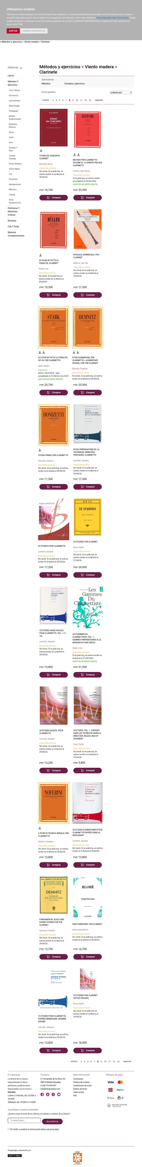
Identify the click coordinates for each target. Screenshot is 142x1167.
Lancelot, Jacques (81, 460)
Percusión (13, 179)
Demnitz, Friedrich (80, 369)
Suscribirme (52, 1121)
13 (90, 100)
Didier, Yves (77, 648)
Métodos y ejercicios (12, 41)
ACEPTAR (13, 31)
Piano (11, 132)
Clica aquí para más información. (113, 17)
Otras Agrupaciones (15, 201)
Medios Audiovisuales (15, 117)
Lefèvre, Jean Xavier (81, 171)
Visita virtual (78, 1092)
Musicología (14, 106)
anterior (45, 100)
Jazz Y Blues (14, 90)
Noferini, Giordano (45, 841)
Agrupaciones (15, 184)
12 (86, 100)
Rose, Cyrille (78, 547)
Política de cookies (81, 1082)
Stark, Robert (43, 366)
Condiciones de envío (82, 1085)
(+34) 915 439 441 (48, 1085)
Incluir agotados (48, 92)
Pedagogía (13, 111)
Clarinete (45, 41)
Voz (10, 174)
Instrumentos (14, 101)
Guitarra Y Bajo (13, 149)
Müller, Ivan (43, 269)
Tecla (11, 137)
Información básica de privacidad (44, 1129)
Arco (11, 142)
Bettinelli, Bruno (46, 164)
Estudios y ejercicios (75, 83)
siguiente (99, 100)
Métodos (13, 189)
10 (77, 100)
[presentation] (29, 1137)
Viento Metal (14, 169)
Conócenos (78, 1079)
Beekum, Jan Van (80, 263)
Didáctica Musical (13, 125)
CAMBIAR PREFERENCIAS (33, 31)
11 (81, 100)
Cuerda (12, 195)
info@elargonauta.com (50, 1089)
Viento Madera (15, 164)
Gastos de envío (80, 1089)
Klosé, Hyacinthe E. (80, 930)
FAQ (75, 1095)
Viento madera (31, 41)
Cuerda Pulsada (12, 157)
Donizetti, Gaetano (46, 461)
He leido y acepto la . (34, 1129)
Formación (13, 95)
